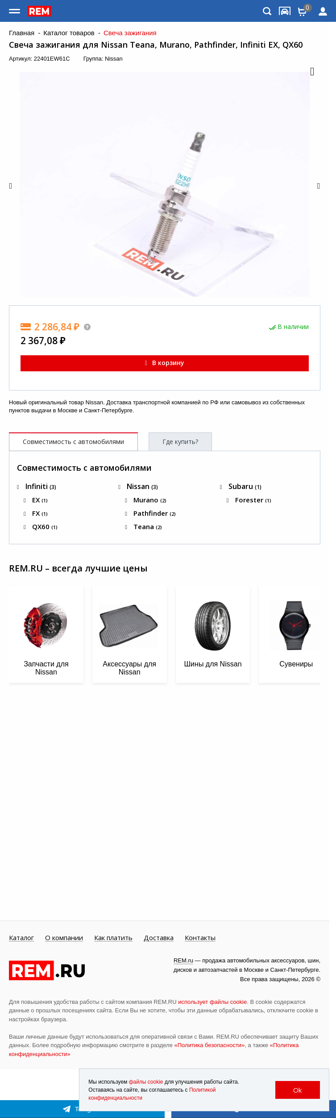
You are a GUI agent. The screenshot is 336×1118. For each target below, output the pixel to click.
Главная (21, 33)
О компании (64, 937)
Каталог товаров (69, 33)
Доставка (159, 937)
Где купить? (180, 441)
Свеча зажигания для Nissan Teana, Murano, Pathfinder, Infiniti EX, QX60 (156, 45)
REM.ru (183, 960)
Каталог (21, 937)
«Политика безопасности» (209, 1045)
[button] (311, 72)
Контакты (200, 937)
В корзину (164, 362)
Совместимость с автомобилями (73, 441)
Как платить (113, 937)
